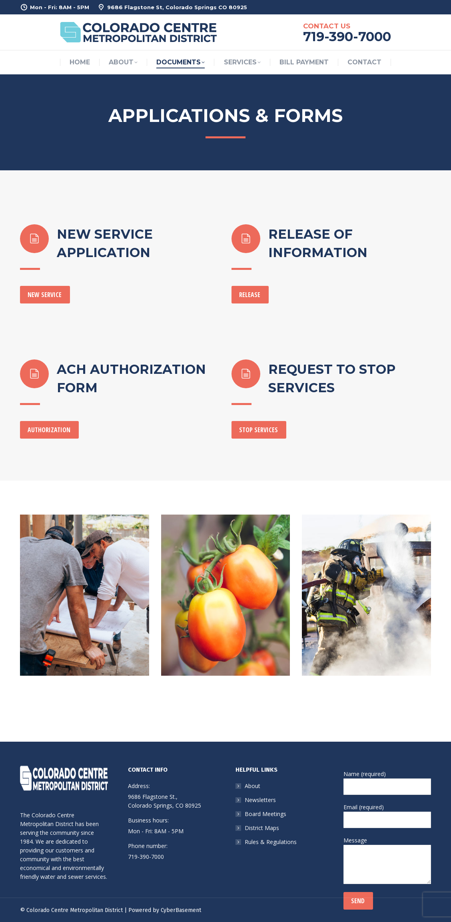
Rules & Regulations (271, 842)
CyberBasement (181, 910)
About (252, 786)
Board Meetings (265, 814)
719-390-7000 (146, 856)
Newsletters (260, 800)
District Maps (262, 828)
